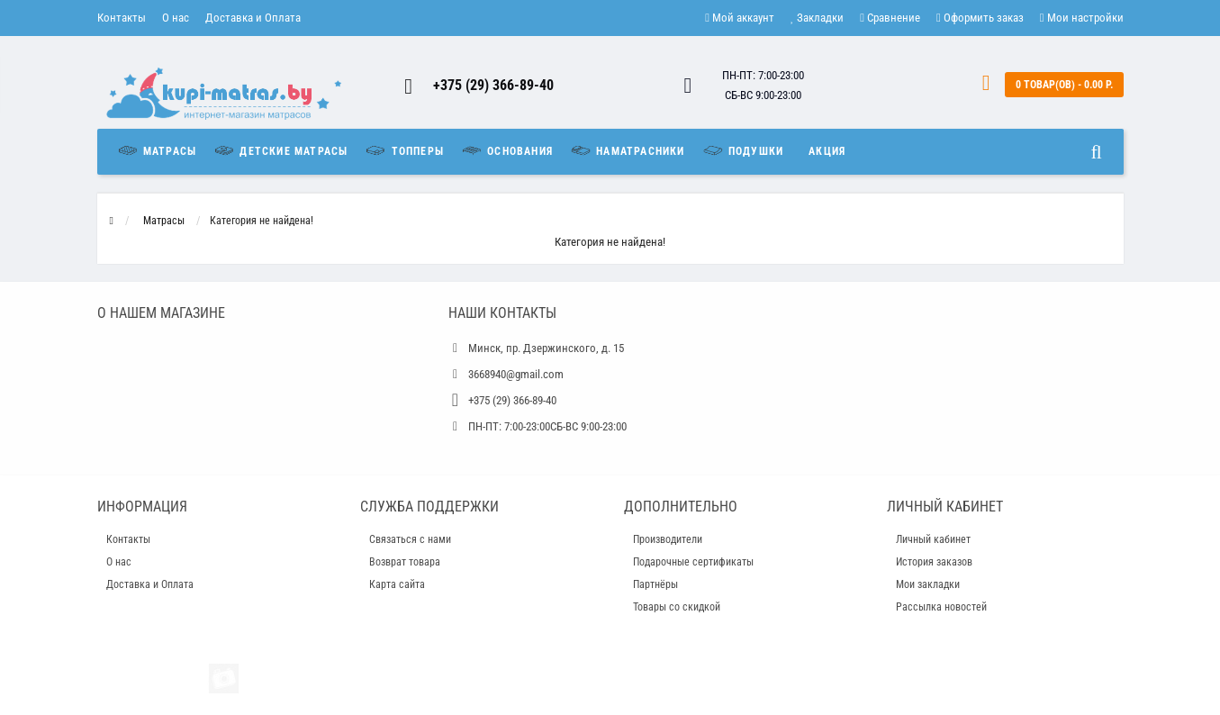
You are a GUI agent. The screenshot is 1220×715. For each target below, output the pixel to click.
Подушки (742, 150)
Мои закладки (928, 584)
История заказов (934, 562)
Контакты (121, 17)
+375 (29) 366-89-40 (493, 85)
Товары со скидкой (676, 607)
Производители (667, 539)
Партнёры (655, 584)
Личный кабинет (933, 539)
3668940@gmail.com (516, 374)
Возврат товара (404, 562)
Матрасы (161, 150)
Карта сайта (397, 584)
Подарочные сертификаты (693, 562)
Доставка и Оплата (253, 17)
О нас (175, 17)
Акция (827, 151)
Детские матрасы (280, 150)
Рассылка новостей (941, 607)
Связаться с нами (410, 539)
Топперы (404, 150)
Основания (506, 150)
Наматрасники (627, 150)
